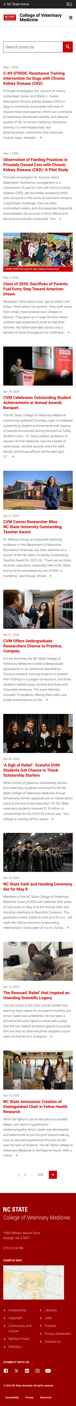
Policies (50, 1326)
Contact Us (53, 1341)
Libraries (51, 1310)
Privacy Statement (58, 1334)
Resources (45, 1397)
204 (40, 1175)
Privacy (29, 1397)
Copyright (15, 1318)
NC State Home (16, 4)
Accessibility (17, 1310)
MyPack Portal (19, 1339)
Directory (15, 1347)
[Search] (68, 46)
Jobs (48, 1318)
